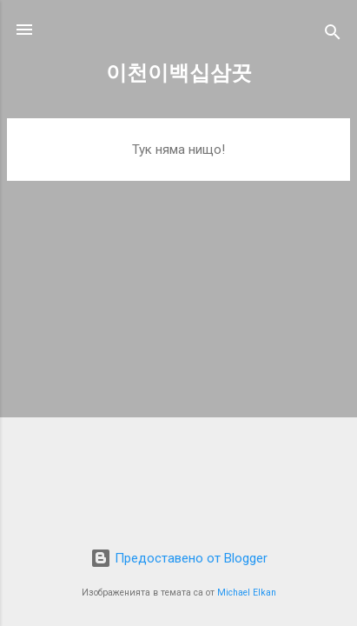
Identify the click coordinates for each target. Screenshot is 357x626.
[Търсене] (332, 35)
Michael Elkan (246, 592)
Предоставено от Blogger (179, 558)
